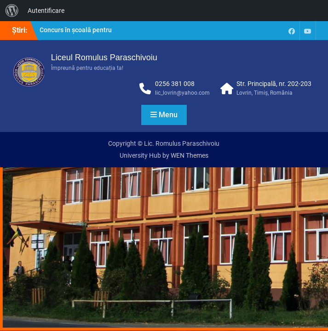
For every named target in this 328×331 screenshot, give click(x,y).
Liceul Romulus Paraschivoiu (104, 57)
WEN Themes (189, 155)
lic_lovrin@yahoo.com (182, 93)
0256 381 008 (175, 83)
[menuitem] (12, 10)
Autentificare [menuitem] (46, 10)
